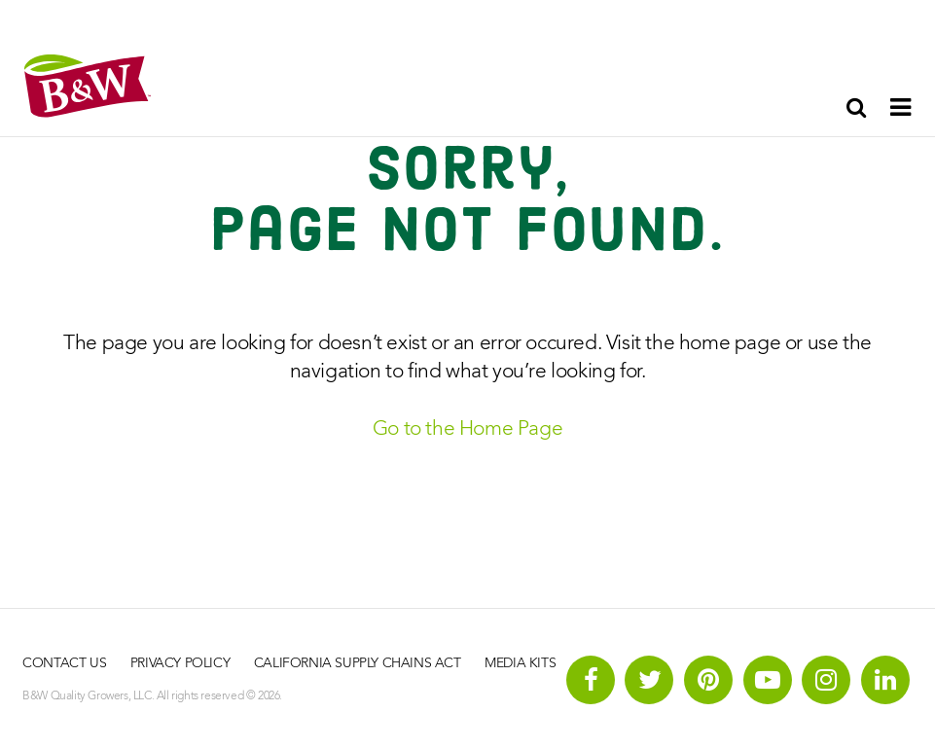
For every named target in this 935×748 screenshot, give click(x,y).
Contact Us (64, 663)
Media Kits (520, 663)
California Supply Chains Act (357, 663)
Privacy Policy (180, 663)
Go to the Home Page (467, 429)
